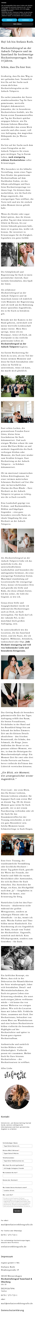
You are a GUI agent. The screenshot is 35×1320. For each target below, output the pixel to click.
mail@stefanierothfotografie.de (17, 1224)
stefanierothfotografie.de (13, 1246)
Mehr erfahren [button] (17, 24)
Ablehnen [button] (9, 20)
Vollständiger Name (10, 1143)
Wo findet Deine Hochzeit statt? (15, 1187)
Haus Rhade (19, 488)
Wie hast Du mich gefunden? (13, 1165)
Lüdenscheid (7, 641)
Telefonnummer (8, 1158)
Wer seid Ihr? (8, 1195)
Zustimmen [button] (25, 20)
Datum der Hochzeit (10, 1180)
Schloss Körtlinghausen (13, 476)
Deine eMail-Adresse (11, 1150)
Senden (17, 1211)
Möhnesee (15, 638)
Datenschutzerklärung (12, 1310)
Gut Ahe (29, 482)
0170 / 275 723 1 (9, 1235)
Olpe (22, 641)
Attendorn (27, 638)
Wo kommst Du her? (10, 1172)
